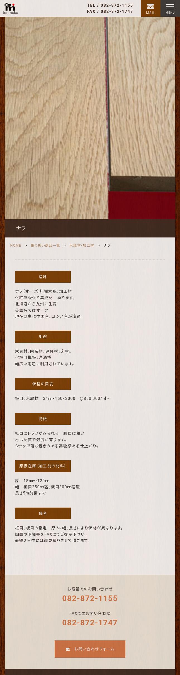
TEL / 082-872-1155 (110, 5)
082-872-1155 (90, 598)
